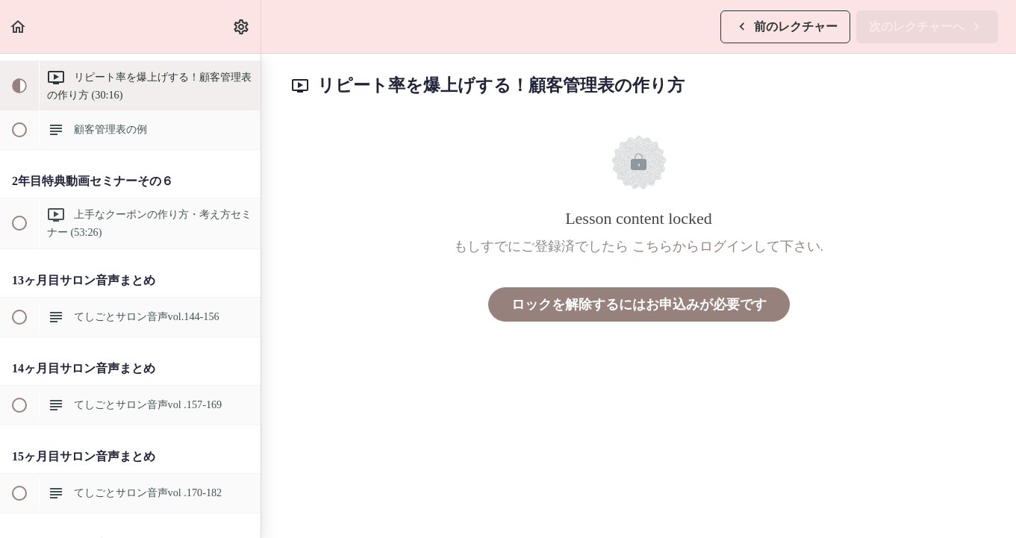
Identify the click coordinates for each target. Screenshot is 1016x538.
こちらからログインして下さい (726, 246)
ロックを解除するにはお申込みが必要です (639, 304)
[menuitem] (242, 26)
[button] (18, 26)
